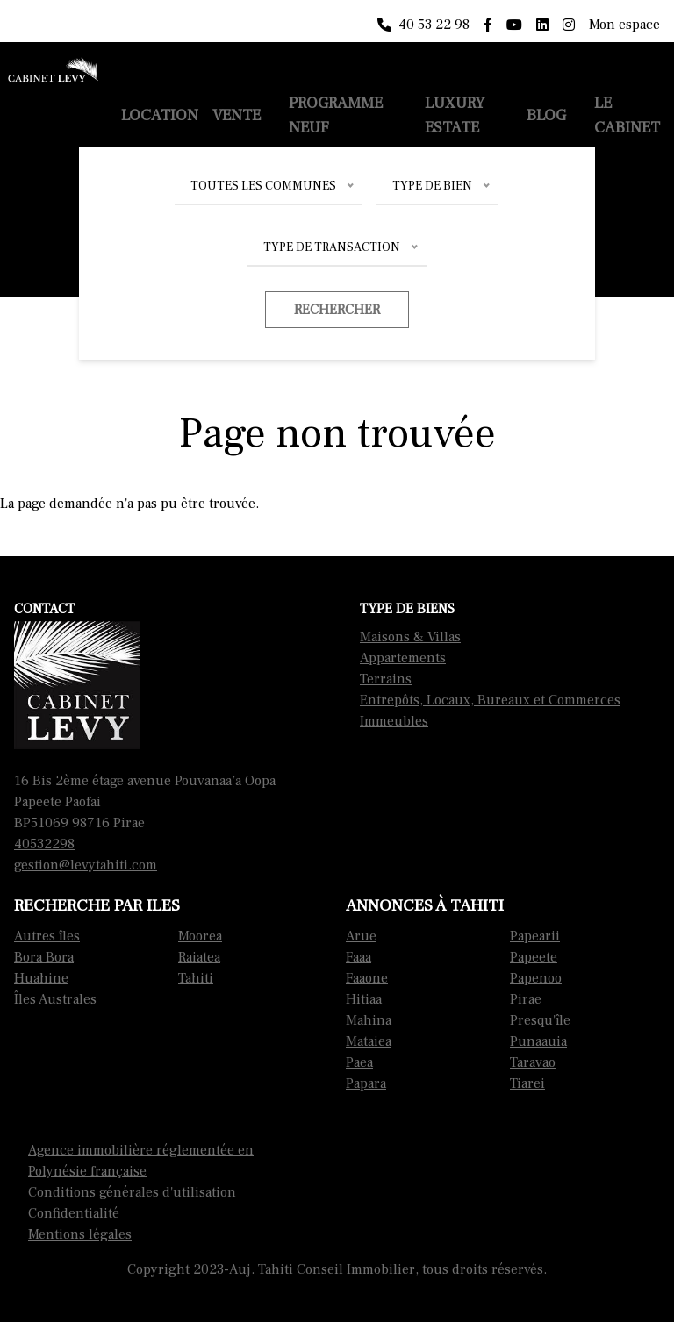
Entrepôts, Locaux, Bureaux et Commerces (490, 700)
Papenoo (536, 978)
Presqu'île (540, 1020)
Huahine (41, 978)
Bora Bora (44, 957)
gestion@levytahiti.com (85, 865)
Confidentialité (73, 1213)
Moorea (200, 936)
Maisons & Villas (410, 637)
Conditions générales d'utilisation (132, 1192)
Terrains (386, 679)
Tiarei (527, 1083)
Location (159, 115)
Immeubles (394, 721)
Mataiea (368, 1041)
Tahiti (195, 978)
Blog (546, 115)
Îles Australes (55, 999)
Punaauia (538, 1041)
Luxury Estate (454, 115)
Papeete (533, 957)
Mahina (368, 1020)
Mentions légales (80, 1234)
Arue (361, 936)
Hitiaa (364, 999)
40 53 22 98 (423, 24)
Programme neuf (336, 115)
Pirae (525, 999)
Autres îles (47, 936)
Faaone (367, 978)
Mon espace (624, 24)
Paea (359, 1062)
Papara (366, 1083)
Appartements (403, 658)
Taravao (533, 1062)
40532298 (44, 844)
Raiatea (199, 957)
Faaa (358, 957)
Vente (236, 115)
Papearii (535, 936)
